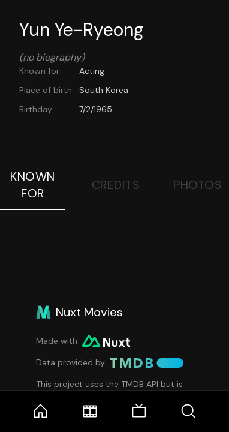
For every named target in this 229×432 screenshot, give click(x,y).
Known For (32, 185)
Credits (116, 185)
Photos (197, 185)
